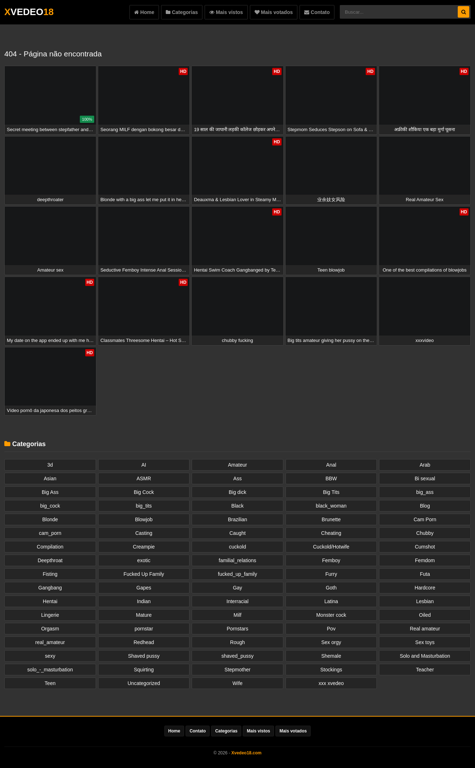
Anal (331, 465)
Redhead (143, 642)
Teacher (425, 669)
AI (143, 465)
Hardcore (425, 588)
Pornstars (237, 628)
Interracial (237, 601)
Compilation (50, 547)
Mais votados (274, 12)
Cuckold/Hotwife (331, 547)
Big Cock (144, 492)
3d (50, 465)
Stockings (331, 669)
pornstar (143, 628)
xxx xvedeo (331, 683)
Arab (425, 465)
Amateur (237, 465)
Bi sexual (425, 478)
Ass (237, 478)
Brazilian (237, 519)
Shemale (331, 656)
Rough (237, 642)
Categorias (182, 12)
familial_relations (237, 560)
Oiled (425, 615)
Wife (237, 683)
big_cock (50, 506)
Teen (50, 683)
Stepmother (237, 669)
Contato (317, 12)
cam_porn (50, 533)
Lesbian (425, 601)
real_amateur (50, 642)
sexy (50, 656)
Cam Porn (425, 519)
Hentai (50, 601)
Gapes (143, 588)
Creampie (144, 547)
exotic (144, 560)
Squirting (144, 669)
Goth (331, 588)
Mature (144, 615)
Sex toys (425, 642)
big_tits (144, 506)
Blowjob (143, 519)
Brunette (331, 519)
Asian (50, 478)
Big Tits (331, 492)
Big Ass (50, 492)
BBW (331, 478)
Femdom (425, 560)
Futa (425, 574)
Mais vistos (226, 12)
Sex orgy (331, 642)
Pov (331, 628)
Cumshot (425, 547)
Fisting (50, 574)
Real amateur (425, 628)
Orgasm (50, 628)
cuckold (237, 547)
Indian (144, 601)
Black (237, 506)
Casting (143, 533)
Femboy (331, 560)
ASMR (144, 478)
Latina (331, 601)
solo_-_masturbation (50, 669)
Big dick (237, 492)
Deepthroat (50, 560)
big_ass (425, 492)
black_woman (331, 506)
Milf (238, 615)
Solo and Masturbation (425, 656)
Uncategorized (144, 683)
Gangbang (50, 588)
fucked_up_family (237, 574)
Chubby (425, 533)
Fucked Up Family (143, 574)
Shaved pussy (144, 656)
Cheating (331, 533)
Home (144, 12)
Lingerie (50, 615)
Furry (331, 574)
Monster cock (331, 615)
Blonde (50, 519)
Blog (425, 506)
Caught (237, 533)
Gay (237, 588)
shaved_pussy (237, 656)
